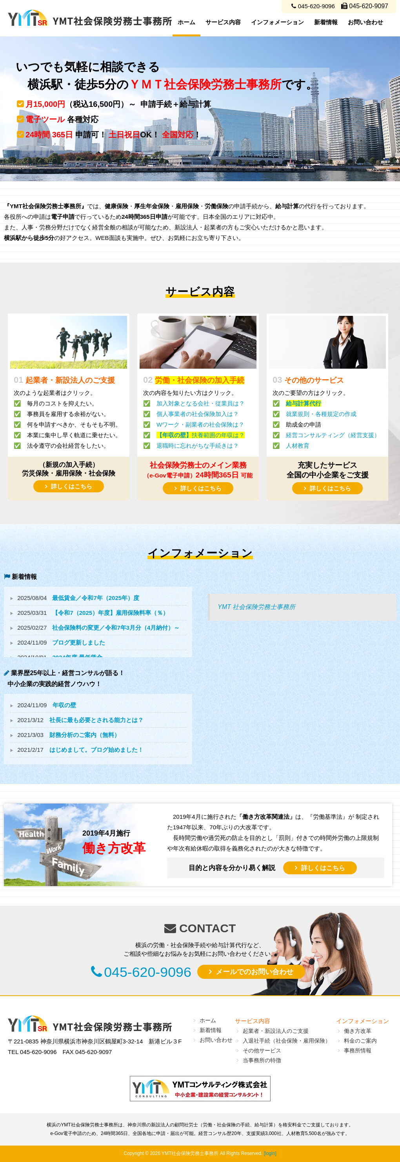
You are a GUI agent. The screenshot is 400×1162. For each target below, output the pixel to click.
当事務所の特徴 (262, 1060)
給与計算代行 (303, 403)
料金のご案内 (360, 1041)
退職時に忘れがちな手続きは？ (197, 445)
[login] (270, 1153)
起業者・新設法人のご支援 (276, 1031)
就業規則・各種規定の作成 (321, 414)
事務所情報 (357, 1050)
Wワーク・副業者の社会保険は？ (200, 424)
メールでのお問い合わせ (260, 972)
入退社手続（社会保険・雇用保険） (287, 1041)
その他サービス (262, 1050)
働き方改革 (357, 1031)
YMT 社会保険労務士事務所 (256, 607)
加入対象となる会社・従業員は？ (200, 403)
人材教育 (297, 445)
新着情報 (326, 22)
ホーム (186, 22)
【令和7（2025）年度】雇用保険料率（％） (110, 612)
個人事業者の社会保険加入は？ (197, 414)
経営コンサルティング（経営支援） (333, 435)
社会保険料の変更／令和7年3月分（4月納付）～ (116, 627)
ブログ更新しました (78, 642)
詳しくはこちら (71, 486)
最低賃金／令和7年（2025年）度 (95, 598)
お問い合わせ (365, 22)
